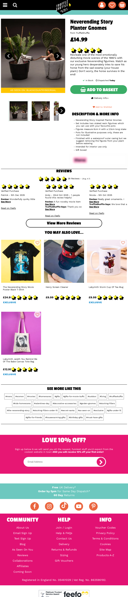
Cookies (105, 544)
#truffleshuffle (116, 396)
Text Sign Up (22, 538)
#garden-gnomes (88, 403)
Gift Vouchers (64, 560)
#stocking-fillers (107, 403)
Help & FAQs (64, 533)
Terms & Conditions (105, 538)
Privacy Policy (105, 533)
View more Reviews (64, 223)
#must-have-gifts (94, 417)
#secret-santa (68, 410)
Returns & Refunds (64, 549)
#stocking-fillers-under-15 (45, 410)
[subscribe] (101, 462)
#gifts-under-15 (114, 410)
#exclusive (98, 410)
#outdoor (92, 396)
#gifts (57, 396)
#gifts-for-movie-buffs (73, 396)
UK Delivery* (64, 487)
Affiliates (23, 566)
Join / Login (64, 527)
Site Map (105, 549)
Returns (64, 495)
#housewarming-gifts (55, 417)
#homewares (45, 396)
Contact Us (64, 538)
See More (6, 201)
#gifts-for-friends (34, 417)
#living (103, 396)
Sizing (64, 555)
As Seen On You (22, 549)
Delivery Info (100, 98)
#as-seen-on (84, 410)
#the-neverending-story (18, 410)
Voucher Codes (105, 527)
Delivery (64, 544)
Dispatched (105, 80)
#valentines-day (41, 403)
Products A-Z (105, 555)
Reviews (22, 555)
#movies (31, 396)
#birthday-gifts (76, 417)
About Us (22, 527)
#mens (8, 396)
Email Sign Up (22, 533)
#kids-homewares (22, 403)
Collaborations (22, 560)
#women (19, 396)
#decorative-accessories (64, 403)
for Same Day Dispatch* (64, 491)
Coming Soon (22, 571)
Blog (22, 544)
